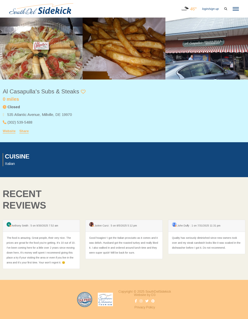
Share (24, 131)
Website (9, 131)
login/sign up (210, 8)
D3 (153, 295)
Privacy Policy (145, 307)
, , (39, 115)
